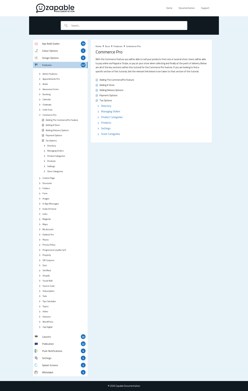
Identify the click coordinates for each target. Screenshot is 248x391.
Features (118, 46)
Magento (47, 219)
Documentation (187, 8)
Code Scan (48, 109)
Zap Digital (47, 327)
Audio (45, 84)
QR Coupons (48, 260)
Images (46, 198)
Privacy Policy (49, 244)
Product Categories (56, 156)
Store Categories (55, 171)
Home (169, 8)
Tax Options (51, 140)
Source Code (49, 286)
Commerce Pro (49, 114)
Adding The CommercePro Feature (62, 120)
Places (46, 239)
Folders (46, 188)
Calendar (47, 99)
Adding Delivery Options (57, 130)
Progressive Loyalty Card (54, 250)
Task (45, 296)
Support (205, 8)
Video (45, 311)
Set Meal (47, 270)
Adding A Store (53, 125)
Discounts (47, 183)
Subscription (48, 291)
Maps (45, 224)
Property (47, 255)
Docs (107, 46)
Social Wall (48, 280)
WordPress (48, 321)
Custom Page (49, 178)
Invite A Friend (49, 208)
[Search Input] (128, 25)
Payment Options (54, 135)
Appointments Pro (51, 79)
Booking (46, 94)
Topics (46, 306)
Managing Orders (55, 150)
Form (45, 193)
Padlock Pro (48, 234)
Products (51, 161)
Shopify (46, 275)
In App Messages (51, 203)
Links (45, 214)
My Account (48, 229)
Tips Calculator (49, 301)
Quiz (45, 265)
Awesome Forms (51, 89)
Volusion (47, 316)
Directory (51, 145)
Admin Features (50, 73)
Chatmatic (47, 104)
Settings (51, 166)
